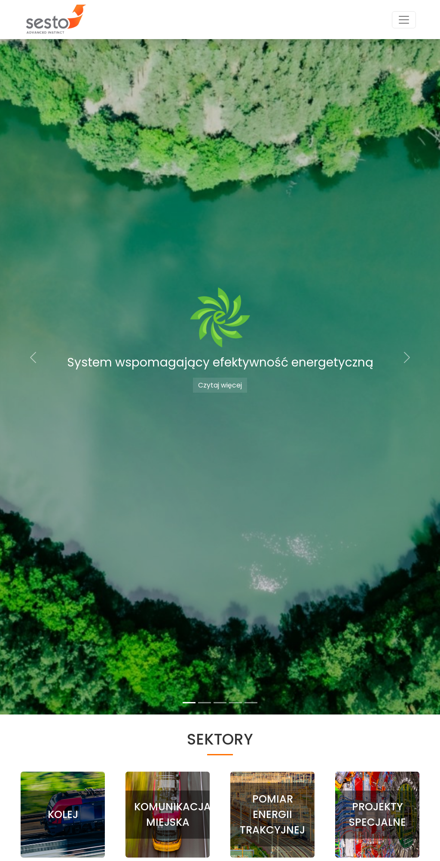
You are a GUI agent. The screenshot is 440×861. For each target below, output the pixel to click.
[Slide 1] (189, 703)
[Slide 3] (220, 703)
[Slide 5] (250, 703)
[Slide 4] (235, 703)
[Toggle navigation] (404, 19)
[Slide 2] (204, 703)
